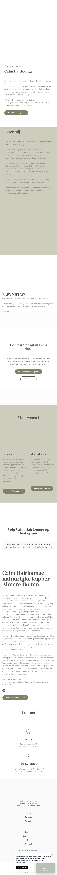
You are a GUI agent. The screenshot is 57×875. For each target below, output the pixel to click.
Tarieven (28, 821)
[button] (16, 112)
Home (28, 813)
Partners (28, 873)
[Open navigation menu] (53, 6)
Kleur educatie (28, 836)
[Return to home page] (12, 6)
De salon (28, 817)
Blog (28, 840)
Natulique (28, 832)
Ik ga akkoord (22, 867)
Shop (28, 825)
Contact (28, 844)
